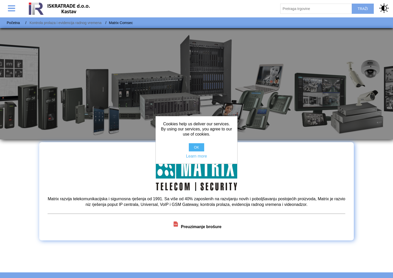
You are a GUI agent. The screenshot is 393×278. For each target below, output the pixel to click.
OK (196, 147)
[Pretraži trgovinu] (316, 9)
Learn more (196, 156)
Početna (13, 23)
